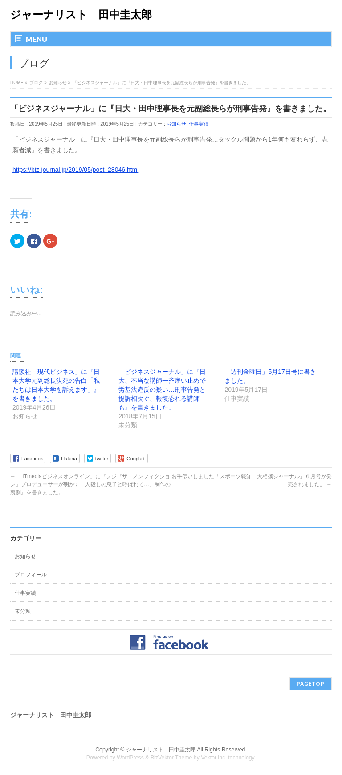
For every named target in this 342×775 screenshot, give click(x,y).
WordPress (130, 758)
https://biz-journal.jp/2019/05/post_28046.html (75, 169)
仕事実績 (198, 123)
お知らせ (176, 123)
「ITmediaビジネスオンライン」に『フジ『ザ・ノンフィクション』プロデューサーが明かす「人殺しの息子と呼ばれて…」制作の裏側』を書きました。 (90, 484)
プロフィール (31, 575)
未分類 (23, 611)
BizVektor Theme (171, 758)
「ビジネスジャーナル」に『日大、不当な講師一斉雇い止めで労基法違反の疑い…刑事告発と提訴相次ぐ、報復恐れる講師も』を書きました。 (162, 389)
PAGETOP (311, 683)
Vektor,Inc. (214, 758)
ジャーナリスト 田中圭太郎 (81, 14)
